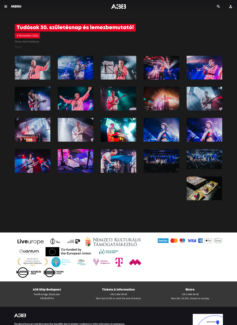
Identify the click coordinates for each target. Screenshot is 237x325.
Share (18, 47)
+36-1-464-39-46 (190, 294)
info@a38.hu (47, 298)
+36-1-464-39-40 (118, 294)
